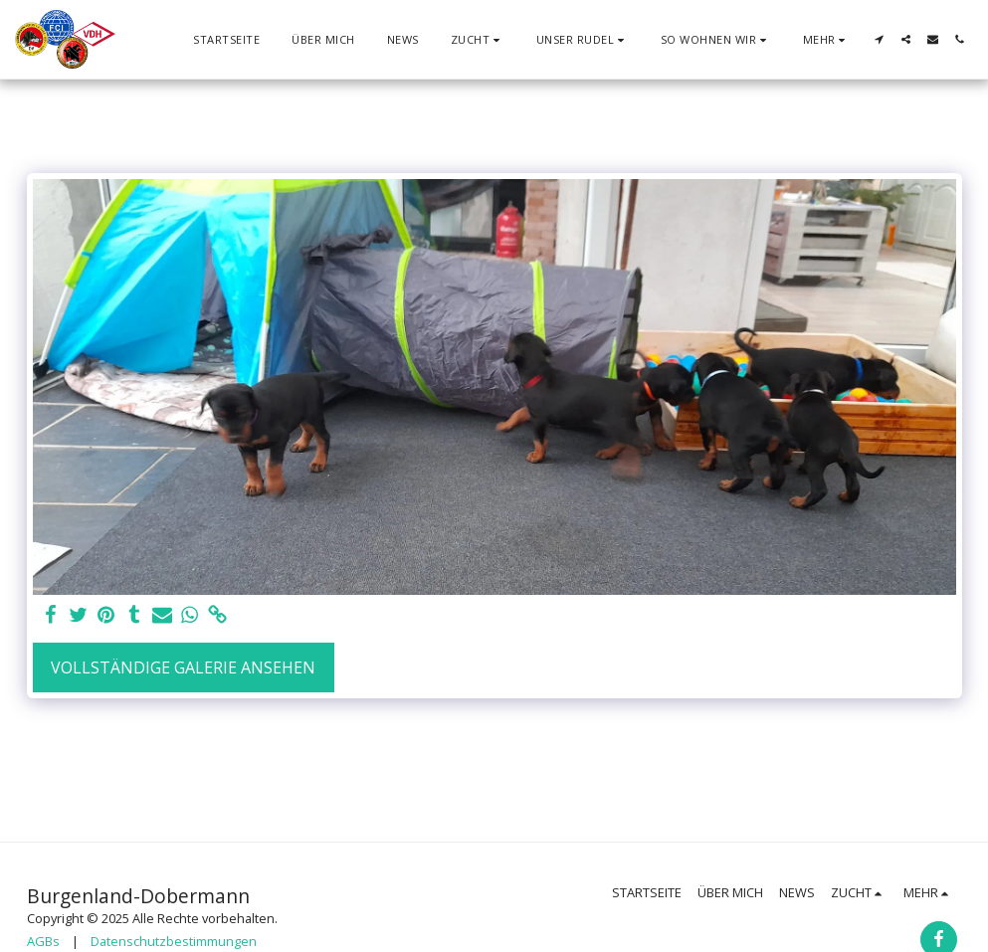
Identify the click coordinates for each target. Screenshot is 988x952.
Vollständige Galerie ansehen (183, 667)
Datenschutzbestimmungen (174, 941)
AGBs (43, 941)
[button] (477, 39)
